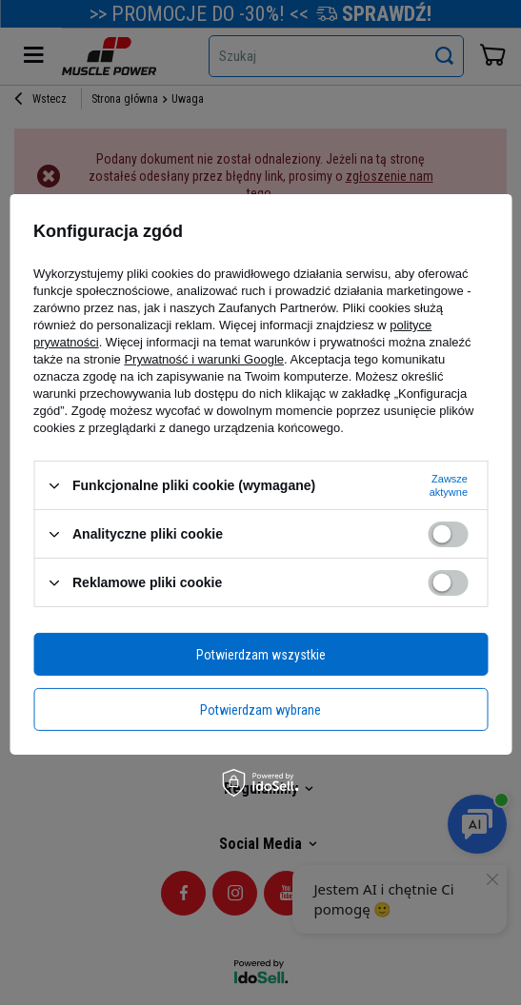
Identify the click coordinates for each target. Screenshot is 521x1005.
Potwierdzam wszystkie (261, 653)
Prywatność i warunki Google (204, 359)
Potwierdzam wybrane (260, 709)
